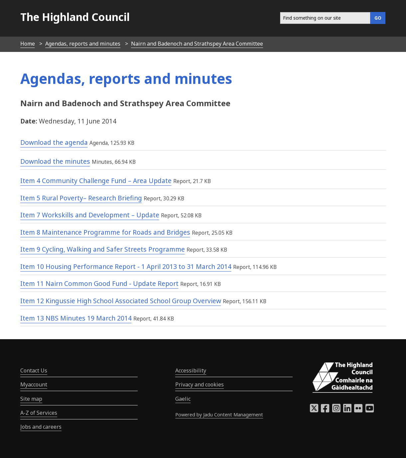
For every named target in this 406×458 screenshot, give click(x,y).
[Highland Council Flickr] (358, 410)
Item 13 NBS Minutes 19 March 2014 (76, 318)
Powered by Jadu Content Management (219, 414)
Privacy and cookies (199, 384)
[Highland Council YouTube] (369, 410)
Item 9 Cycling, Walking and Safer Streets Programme (102, 249)
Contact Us (33, 370)
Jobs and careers (41, 426)
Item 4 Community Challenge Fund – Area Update (96, 180)
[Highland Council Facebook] (325, 410)
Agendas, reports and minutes (82, 43)
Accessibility (190, 370)
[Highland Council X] (314, 410)
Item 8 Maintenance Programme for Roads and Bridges (105, 232)
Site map (31, 398)
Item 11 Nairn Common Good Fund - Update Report (99, 283)
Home (27, 43)
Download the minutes (55, 161)
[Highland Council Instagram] (336, 410)
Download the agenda (54, 142)
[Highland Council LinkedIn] (347, 410)
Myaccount (33, 384)
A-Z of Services (38, 412)
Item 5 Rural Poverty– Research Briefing (81, 197)
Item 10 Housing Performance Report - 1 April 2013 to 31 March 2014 (125, 266)
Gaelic (183, 398)
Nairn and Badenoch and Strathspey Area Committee (197, 43)
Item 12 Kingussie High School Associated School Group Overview (120, 300)
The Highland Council (75, 17)
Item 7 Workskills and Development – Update (89, 214)
